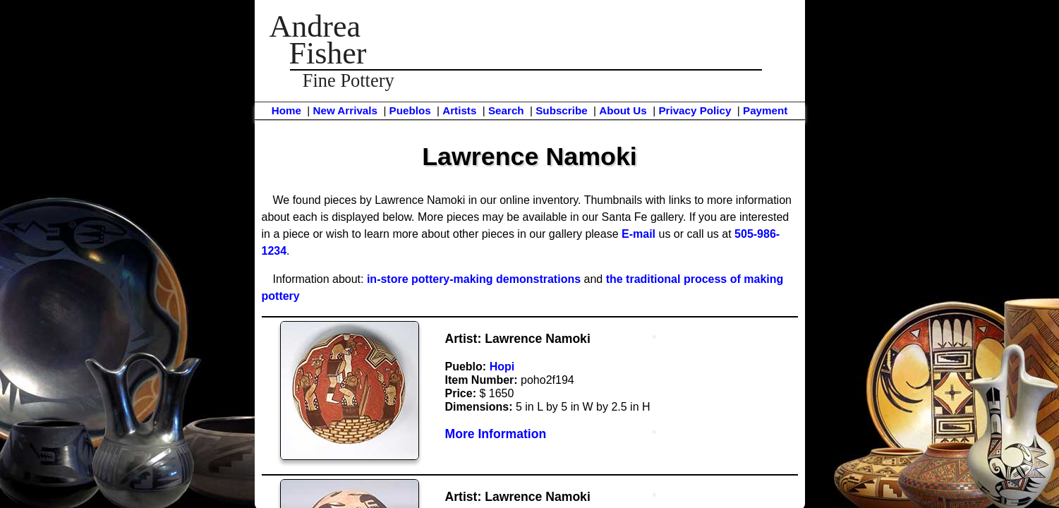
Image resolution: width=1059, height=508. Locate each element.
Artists (459, 110)
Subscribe (561, 110)
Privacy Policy (694, 110)
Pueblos (410, 110)
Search (506, 110)
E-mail (638, 234)
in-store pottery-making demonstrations (474, 279)
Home (286, 110)
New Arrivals (345, 110)
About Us (623, 110)
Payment (765, 110)
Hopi (502, 367)
